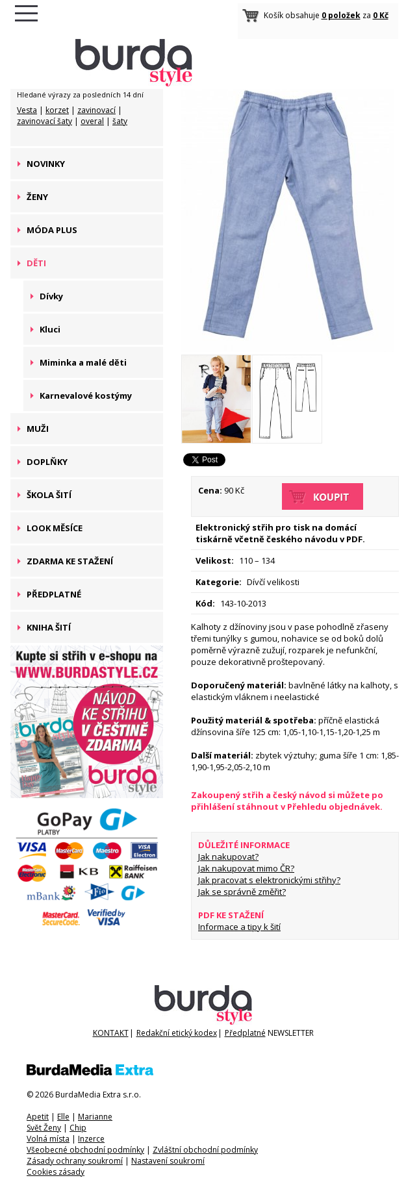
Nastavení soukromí (168, 1160)
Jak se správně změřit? (242, 891)
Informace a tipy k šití (239, 927)
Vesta (27, 110)
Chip (78, 1127)
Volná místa (48, 1138)
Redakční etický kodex (176, 1032)
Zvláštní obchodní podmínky (205, 1149)
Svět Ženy (44, 1127)
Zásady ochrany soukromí (75, 1160)
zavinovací (96, 110)
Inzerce (91, 1138)
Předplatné (245, 1032)
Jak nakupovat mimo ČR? (246, 868)
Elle (63, 1116)
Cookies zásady (55, 1171)
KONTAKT (111, 1032)
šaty (119, 121)
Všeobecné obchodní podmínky (85, 1149)
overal (92, 121)
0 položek (341, 15)
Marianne (95, 1116)
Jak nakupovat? (228, 856)
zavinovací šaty (44, 121)
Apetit (38, 1116)
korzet (57, 110)
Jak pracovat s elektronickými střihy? (269, 880)
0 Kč (380, 15)
